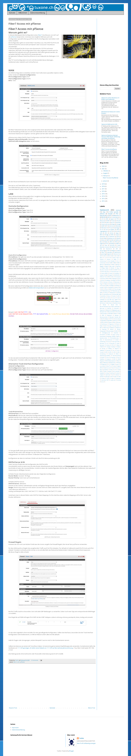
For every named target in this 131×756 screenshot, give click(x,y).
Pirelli (113, 221)
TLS (118, 247)
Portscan (119, 322)
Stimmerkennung (114, 338)
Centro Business (105, 271)
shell (119, 376)
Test (101, 249)
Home (116, 287)
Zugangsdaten (104, 231)
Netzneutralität (103, 317)
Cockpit (101, 275)
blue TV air (109, 366)
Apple (112, 219)
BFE (111, 262)
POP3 (106, 322)
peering (103, 254)
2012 (103, 201)
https (111, 369)
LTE (101, 298)
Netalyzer (109, 315)
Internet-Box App (117, 294)
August (105, 173)
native (117, 373)
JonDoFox (103, 296)
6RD (107, 219)
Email (102, 280)
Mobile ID (108, 310)
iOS (103, 219)
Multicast (118, 226)
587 (118, 256)
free (101, 369)
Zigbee (112, 364)
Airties (111, 233)
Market (104, 304)
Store (101, 339)
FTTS (101, 282)
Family (110, 282)
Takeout (119, 346)
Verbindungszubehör (105, 355)
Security (112, 245)
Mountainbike (111, 311)
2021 (103, 169)
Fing (101, 284)
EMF (110, 278)
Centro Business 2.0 (116, 271)
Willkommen (112, 362)
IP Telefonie (111, 236)
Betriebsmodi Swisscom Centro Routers (110, 112)
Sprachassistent (103, 338)
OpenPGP (103, 320)
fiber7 (15, 662)
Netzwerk (104, 227)
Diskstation (118, 276)
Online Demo (117, 319)
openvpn (109, 252)
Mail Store (109, 303)
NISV (103, 315)
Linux (113, 298)
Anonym (109, 259)
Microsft (109, 308)
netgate (102, 374)
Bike (113, 264)
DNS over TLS (103, 276)
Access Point (116, 257)
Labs (104, 298)
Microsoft (116, 308)
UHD (110, 352)
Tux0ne (81, 738)
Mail (105, 238)
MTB (113, 301)
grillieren (106, 369)
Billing (117, 264)
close (115, 366)
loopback (102, 373)
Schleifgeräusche (106, 333)
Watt (118, 361)
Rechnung (106, 327)
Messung (102, 308)
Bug (118, 268)
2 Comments (34, 660)
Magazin (117, 301)
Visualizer (112, 357)
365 (118, 231)
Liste (118, 298)
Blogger (102, 266)
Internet (111, 226)
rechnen (117, 374)
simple (103, 378)
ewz (113, 368)
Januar (105, 181)
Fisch (116, 284)
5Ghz (101, 257)
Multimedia (104, 313)
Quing (109, 326)
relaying (107, 376)
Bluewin (118, 222)
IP (106, 226)
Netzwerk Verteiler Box (115, 317)
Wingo (113, 250)
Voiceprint (108, 359)
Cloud (110, 273)
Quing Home (116, 326)
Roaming (104, 329)
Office (111, 242)
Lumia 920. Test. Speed (111, 299)
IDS (102, 289)
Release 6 (118, 327)
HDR (105, 287)
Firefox (105, 284)
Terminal (108, 350)
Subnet (117, 339)
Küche (113, 296)
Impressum (15, 727)
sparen (109, 254)
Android (118, 210)
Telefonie (102, 350)
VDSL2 (117, 354)
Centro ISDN (104, 273)
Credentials (114, 217)
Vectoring (102, 250)
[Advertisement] (52, 690)
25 (114, 231)
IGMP (102, 226)
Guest (117, 234)
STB (120, 331)
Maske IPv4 (114, 304)
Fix (120, 284)
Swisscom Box (116, 341)
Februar (105, 176)
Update (112, 229)
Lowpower (102, 299)
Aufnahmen (102, 262)
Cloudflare (116, 273)
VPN (118, 229)
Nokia (106, 319)
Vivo (118, 357)
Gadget (112, 285)
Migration (102, 310)
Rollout (112, 329)
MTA (109, 301)
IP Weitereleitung (105, 291)
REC (101, 327)
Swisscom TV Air (104, 343)
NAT (108, 221)
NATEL (115, 313)
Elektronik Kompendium (36, 288)
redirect (102, 376)
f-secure (117, 368)
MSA (105, 301)
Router (119, 221)
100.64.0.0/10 (116, 254)
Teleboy (110, 348)
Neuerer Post (13, 708)
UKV (114, 352)
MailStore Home (117, 303)
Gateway (117, 285)
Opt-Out (115, 320)
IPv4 (101, 238)
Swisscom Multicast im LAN (109, 124)
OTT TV (111, 319)
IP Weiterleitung (115, 291)
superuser (112, 380)
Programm (111, 324)
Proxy (110, 227)
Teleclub (117, 348)
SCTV (103, 222)
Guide (101, 287)
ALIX (101, 233)
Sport (118, 336)
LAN (118, 296)
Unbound (110, 354)
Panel (110, 322)
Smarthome (102, 336)
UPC (117, 249)
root (112, 376)
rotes (115, 376)
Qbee (101, 326)
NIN (120, 313)
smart (108, 378)
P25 (120, 320)
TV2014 (101, 346)
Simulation (102, 334)
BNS (115, 262)
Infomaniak (112, 292)
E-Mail (113, 224)
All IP (112, 222)
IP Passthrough (117, 289)
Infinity (106, 292)
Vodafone (102, 359)
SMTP (117, 243)
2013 (103, 198)
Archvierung (103, 261)
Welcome (106, 362)
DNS (112, 234)
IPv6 (117, 214)
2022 (103, 166)
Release (112, 327)
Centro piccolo (105, 224)
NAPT (108, 240)
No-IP (102, 319)
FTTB (118, 280)
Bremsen (119, 266)
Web (101, 362)
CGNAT (115, 269)
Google (119, 224)
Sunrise (109, 341)
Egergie (115, 278)
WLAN (103, 217)
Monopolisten (103, 311)
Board (106, 266)
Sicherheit (116, 333)
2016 (103, 191)
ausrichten (102, 366)
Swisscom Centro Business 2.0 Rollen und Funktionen (110, 98)
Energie (113, 280)
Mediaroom (111, 238)
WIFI (114, 359)
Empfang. (108, 280)
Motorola (102, 221)
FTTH (117, 219)
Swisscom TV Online (104, 345)
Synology (116, 227)
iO (115, 369)
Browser (112, 268)
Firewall (110, 214)
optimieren (117, 252)
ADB (108, 217)
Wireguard (104, 364)
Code (106, 275)
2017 (103, 189)
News (105, 242)
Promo (117, 324)
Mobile (119, 238)
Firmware (111, 284)
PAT (116, 242)
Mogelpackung (115, 310)
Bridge (107, 234)
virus (102, 381)
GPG (107, 285)
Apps (117, 233)
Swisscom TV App (114, 343)
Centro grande (113, 212)
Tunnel (101, 352)
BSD (118, 262)
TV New (117, 345)
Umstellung (103, 354)
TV (120, 217)
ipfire (107, 222)
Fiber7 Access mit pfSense (109, 149)
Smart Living (116, 334)
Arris (118, 261)
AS (110, 257)
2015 (103, 194)
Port (107, 243)
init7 (18, 662)
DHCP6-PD (116, 275)
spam (112, 378)
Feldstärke (116, 282)
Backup (101, 264)
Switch (113, 247)
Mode (103, 240)
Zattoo (119, 250)
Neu (101, 242)
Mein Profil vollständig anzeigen (86, 743)
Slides (108, 334)
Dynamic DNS (104, 278)
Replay (112, 243)
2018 (103, 186)
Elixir (119, 278)
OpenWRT (109, 320)
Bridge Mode (105, 268)
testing (119, 380)
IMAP (110, 289)
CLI (120, 269)
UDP (106, 352)
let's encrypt (116, 371)
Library (109, 298)
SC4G (116, 331)
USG (118, 352)
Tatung (103, 348)
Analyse (102, 259)
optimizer (108, 374)
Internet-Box (103, 215)
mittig (107, 373)
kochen (109, 371)
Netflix (117, 240)
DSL (112, 276)
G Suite (103, 285)
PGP (102, 322)
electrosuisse (107, 368)
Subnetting (102, 341)
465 (112, 256)
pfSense (13, 37)
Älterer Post (91, 708)
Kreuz (109, 296)
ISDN (101, 292)
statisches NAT (105, 380)
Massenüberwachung (105, 306)
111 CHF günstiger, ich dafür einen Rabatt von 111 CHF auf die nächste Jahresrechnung (45, 648)
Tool (107, 229)
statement (118, 378)
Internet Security (107, 294)
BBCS (101, 234)
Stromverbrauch (108, 339)
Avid (108, 262)
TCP (112, 345)
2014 (103, 196)
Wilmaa (119, 362)
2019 (103, 184)
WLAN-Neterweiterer (110, 361)
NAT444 (110, 313)
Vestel (102, 357)
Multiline (118, 311)
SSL (101, 245)
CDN (111, 269)
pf (112, 374)
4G (115, 256)
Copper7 (111, 275)
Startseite (12, 13)
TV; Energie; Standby (110, 346)
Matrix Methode (115, 306)
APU (106, 233)
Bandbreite (107, 264)
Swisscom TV (117, 215)
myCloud (112, 373)
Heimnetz (102, 236)
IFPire (106, 289)
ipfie (105, 371)
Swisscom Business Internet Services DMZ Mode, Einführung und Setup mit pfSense (110, 136)
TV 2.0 (101, 229)
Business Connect (104, 269)
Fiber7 (40, 35)
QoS (105, 326)
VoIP (108, 250)
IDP (120, 287)
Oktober (106, 171)
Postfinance (104, 324)
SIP (110, 215)
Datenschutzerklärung (37, 13)
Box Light (112, 266)
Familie (105, 282)
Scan (106, 245)
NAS (112, 240)
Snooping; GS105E (111, 336)
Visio (107, 357)
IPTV (118, 236)
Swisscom (104, 209)
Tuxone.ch (109, 249)
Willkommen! (22, 13)
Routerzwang (110, 331)
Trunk (117, 350)
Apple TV (116, 259)
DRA (109, 276)
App (104, 212)
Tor (113, 350)
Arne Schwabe (111, 261)
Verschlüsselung (117, 355)
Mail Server (102, 303)
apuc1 (117, 364)
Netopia (117, 315)
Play (114, 322)
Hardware (110, 287)
